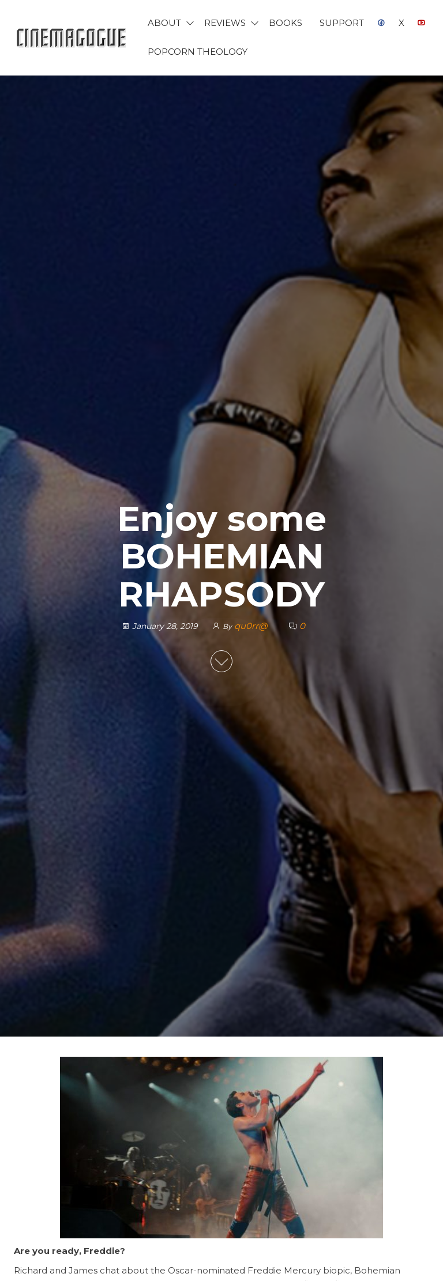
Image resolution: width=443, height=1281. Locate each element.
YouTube (421, 23)
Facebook (381, 23)
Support (342, 22)
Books (285, 22)
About (164, 22)
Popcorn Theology (197, 51)
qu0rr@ (251, 625)
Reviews (225, 22)
